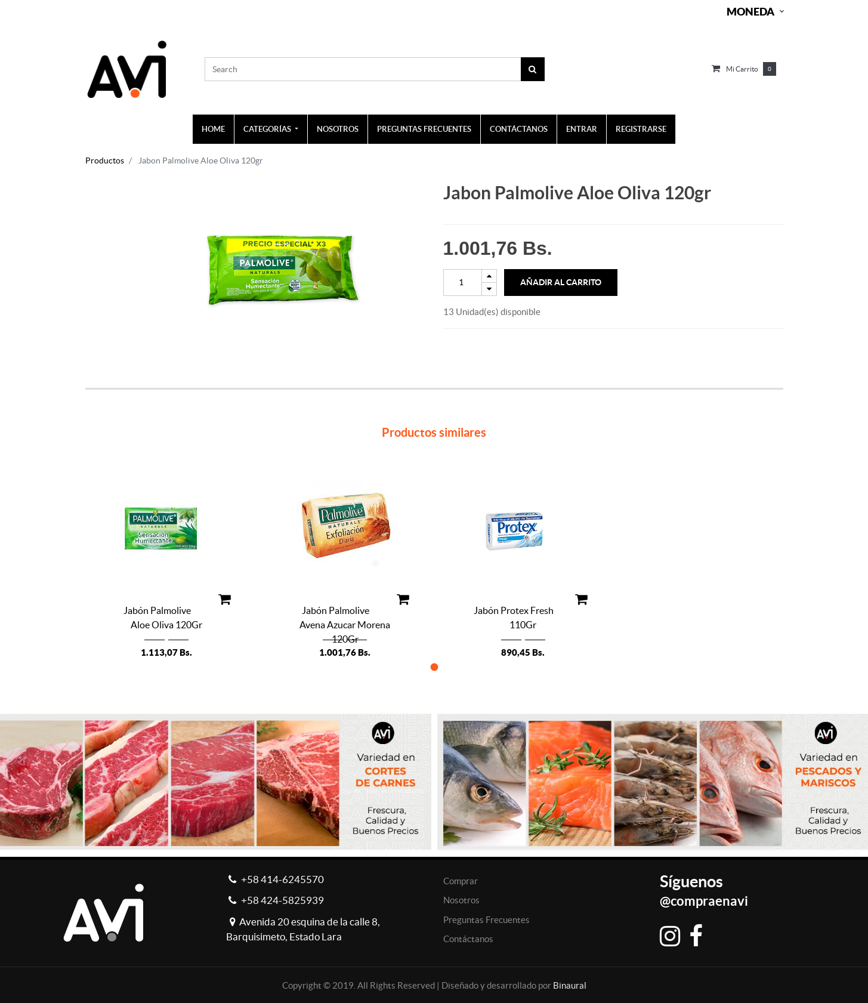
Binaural (569, 985)
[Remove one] (489, 289)
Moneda (750, 11)
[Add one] (489, 276)
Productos (104, 160)
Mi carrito (742, 69)
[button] (434, 667)
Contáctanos (468, 939)
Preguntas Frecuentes (486, 920)
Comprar (460, 881)
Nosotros (461, 900)
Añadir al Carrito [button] (560, 282)
